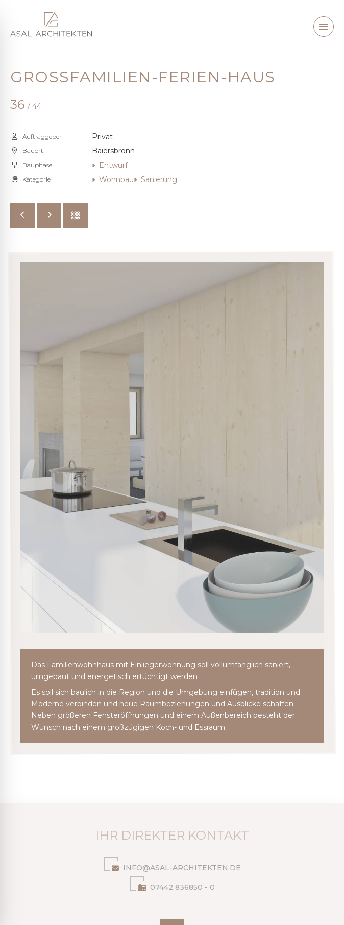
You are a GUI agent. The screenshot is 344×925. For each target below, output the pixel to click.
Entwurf (110, 165)
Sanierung (155, 179)
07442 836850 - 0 (172, 885)
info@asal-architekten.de (172, 865)
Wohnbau (113, 179)
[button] (323, 26)
